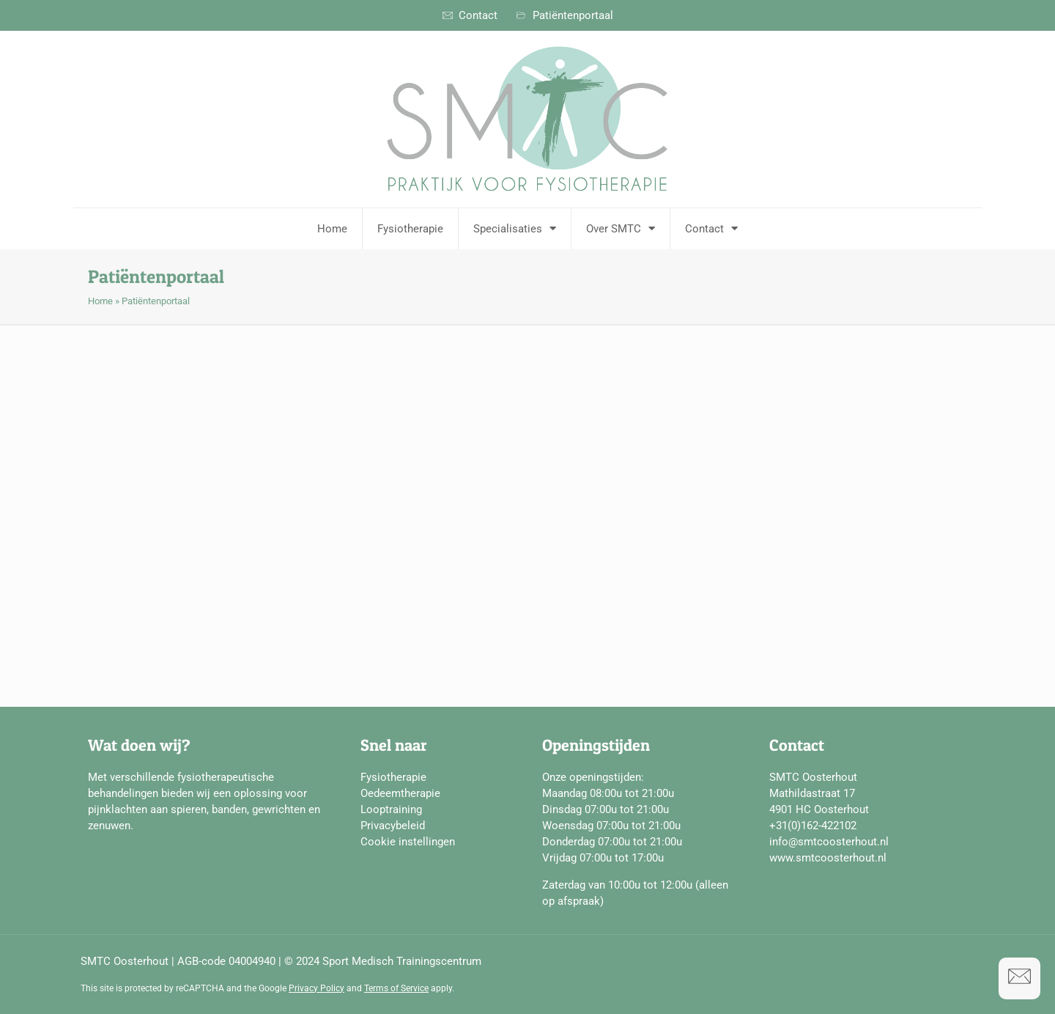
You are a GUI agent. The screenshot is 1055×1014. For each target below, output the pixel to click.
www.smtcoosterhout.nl (827, 857)
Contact (711, 228)
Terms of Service (396, 988)
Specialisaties (514, 228)
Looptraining (391, 809)
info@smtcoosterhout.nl (829, 841)
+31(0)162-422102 (812, 825)
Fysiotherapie (410, 228)
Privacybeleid (392, 825)
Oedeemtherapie (400, 793)
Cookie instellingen (407, 841)
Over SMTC (620, 228)
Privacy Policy (316, 988)
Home (332, 228)
